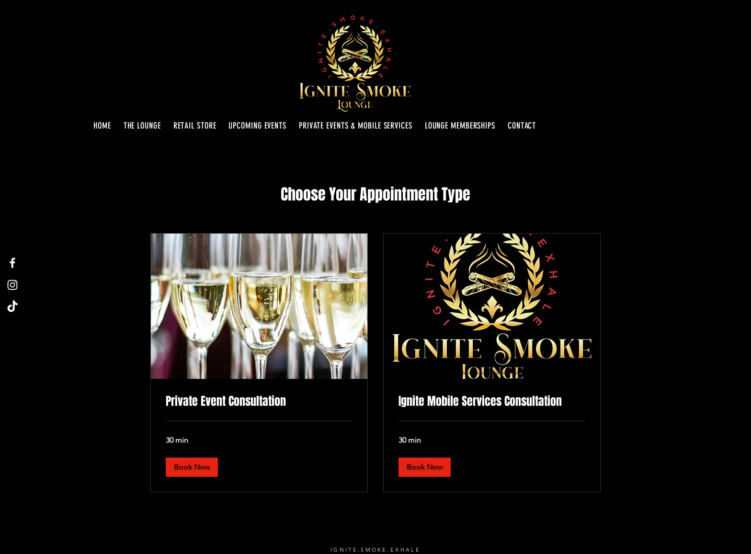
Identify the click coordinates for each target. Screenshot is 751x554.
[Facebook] (12, 263)
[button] (192, 467)
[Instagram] (12, 285)
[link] (259, 401)
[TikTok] (12, 307)
